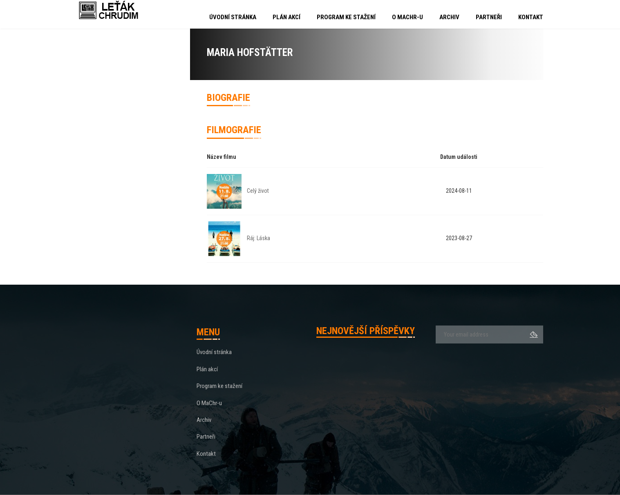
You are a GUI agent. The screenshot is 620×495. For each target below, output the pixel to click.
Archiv (449, 17)
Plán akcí (286, 17)
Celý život (258, 190)
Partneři (489, 17)
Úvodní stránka (232, 17)
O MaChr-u (407, 17)
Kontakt (530, 17)
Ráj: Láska (258, 238)
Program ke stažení (346, 17)
